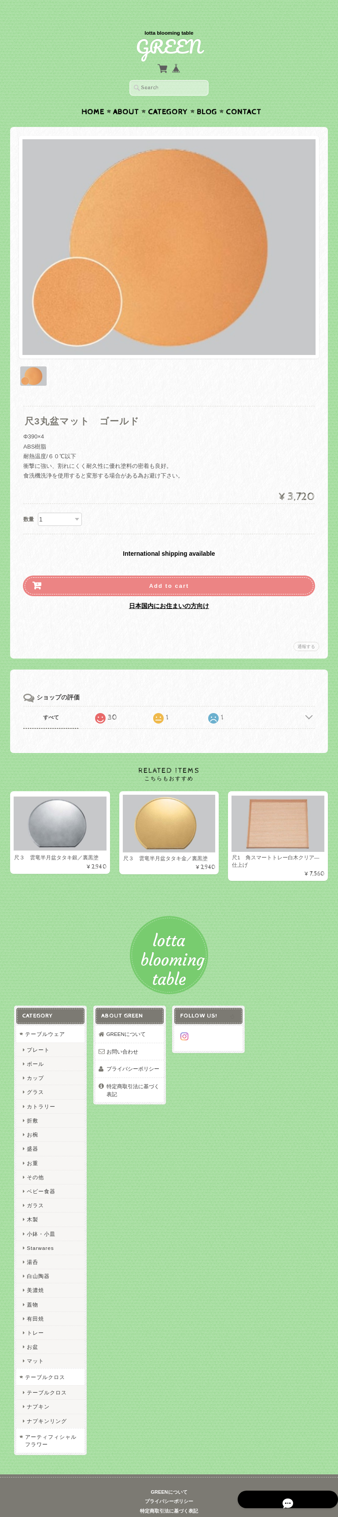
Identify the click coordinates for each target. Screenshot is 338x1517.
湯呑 (31, 1246)
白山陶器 (37, 1261)
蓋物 (31, 1289)
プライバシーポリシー (132, 1054)
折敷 (31, 1105)
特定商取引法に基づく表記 (132, 1075)
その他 (34, 1162)
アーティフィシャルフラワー (50, 1425)
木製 (31, 1204)
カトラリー (40, 1091)
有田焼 (34, 1303)
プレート (37, 1034)
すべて (51, 700)
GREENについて (126, 1019)
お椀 (31, 1119)
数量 (28, 502)
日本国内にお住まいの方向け (169, 588)
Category (168, 95)
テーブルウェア (44, 1019)
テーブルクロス (44, 1362)
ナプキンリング (46, 1405)
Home (92, 95)
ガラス (34, 1190)
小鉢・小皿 (40, 1218)
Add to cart (169, 568)
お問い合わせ (122, 1036)
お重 (31, 1148)
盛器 (31, 1134)
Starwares (39, 1232)
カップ (34, 1063)
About (126, 95)
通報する (306, 629)
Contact (243, 95)
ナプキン (37, 1391)
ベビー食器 (40, 1176)
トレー (34, 1317)
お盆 (31, 1331)
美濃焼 (34, 1275)
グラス (34, 1077)
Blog (207, 95)
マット (34, 1346)
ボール (34, 1048)
